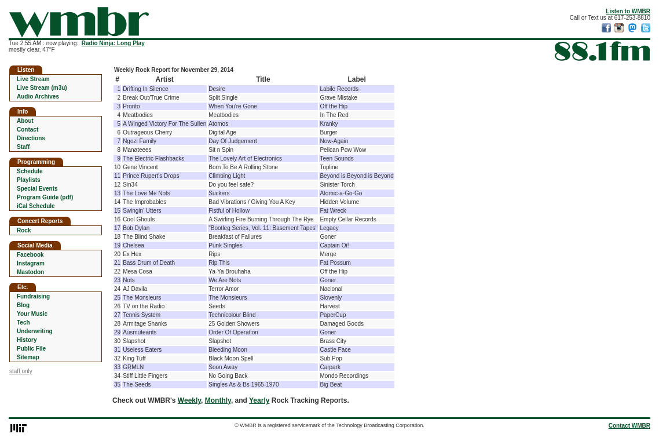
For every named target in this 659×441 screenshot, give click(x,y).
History (26, 340)
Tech (23, 322)
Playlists (29, 180)
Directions (31, 138)
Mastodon (30, 272)
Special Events (37, 188)
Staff (23, 147)
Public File (31, 348)
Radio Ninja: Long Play (113, 43)
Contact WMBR (629, 425)
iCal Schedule (36, 206)
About (25, 121)
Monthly (218, 400)
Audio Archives (38, 96)
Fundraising (33, 296)
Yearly (259, 400)
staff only (20, 371)
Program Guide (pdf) (45, 197)
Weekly (189, 400)
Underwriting (35, 331)
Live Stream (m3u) (42, 88)
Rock (24, 230)
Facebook (30, 255)
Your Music (32, 314)
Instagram (31, 263)
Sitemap (28, 357)
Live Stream (33, 79)
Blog (23, 305)
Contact (27, 129)
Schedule (29, 171)
